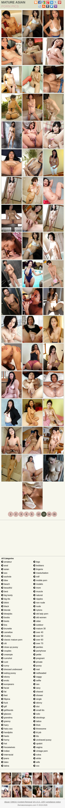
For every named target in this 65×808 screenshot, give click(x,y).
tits (36, 736)
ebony (5, 677)
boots (5, 621)
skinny (37, 703)
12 (38, 514)
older (37, 621)
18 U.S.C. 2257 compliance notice (47, 802)
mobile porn (40, 580)
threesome (39, 729)
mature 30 (39, 628)
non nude (39, 602)
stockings (39, 717)
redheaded (39, 673)
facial (5, 688)
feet (4, 695)
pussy (37, 666)
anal (4, 565)
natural (38, 595)
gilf (4, 706)
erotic (5, 680)
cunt (4, 662)
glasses (6, 714)
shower (38, 695)
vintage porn (40, 751)
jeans (5, 758)
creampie (7, 654)
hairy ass (6, 729)
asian (5, 569)
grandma (6, 717)
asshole (6, 577)
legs (36, 562)
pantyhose (39, 651)
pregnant (39, 658)
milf (36, 577)
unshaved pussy (42, 740)
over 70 (38, 643)
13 (44, 514)
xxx (36, 766)
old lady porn (40, 614)
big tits (5, 599)
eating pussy (8, 673)
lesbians (38, 565)
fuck (4, 703)
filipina (5, 699)
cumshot (6, 658)
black (5, 606)
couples (6, 651)
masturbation (40, 573)
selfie (37, 680)
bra (4, 625)
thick (36, 725)
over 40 (38, 632)
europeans (7, 684)
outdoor (38, 625)
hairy (5, 725)
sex (36, 684)
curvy (5, 666)
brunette (6, 628)
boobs (5, 617)
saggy (37, 677)
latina (5, 766)
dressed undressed (11, 669)
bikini (5, 602)
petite (37, 654)
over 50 (38, 636)
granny (5, 721)
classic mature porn (11, 640)
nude (37, 606)
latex (4, 762)
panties (38, 647)
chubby (6, 636)
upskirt (37, 743)
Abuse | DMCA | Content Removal (18, 802)
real (36, 669)
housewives (8, 747)
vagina (37, 747)
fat (3, 692)
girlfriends (7, 710)
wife (36, 762)
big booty (7, 595)
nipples (38, 599)
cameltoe (7, 632)
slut (36, 706)
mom (37, 588)
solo (36, 714)
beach (5, 584)
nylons (37, 610)
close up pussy (9, 647)
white (37, 758)
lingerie (38, 569)
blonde (5, 610)
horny (5, 740)
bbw (4, 580)
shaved (38, 692)
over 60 (38, 640)
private (37, 662)
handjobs (7, 732)
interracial (7, 755)
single (37, 699)
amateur (6, 562)
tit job (37, 732)
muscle (38, 591)
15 (54, 514)
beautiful (6, 588)
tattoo (37, 721)
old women (39, 617)
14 (49, 514)
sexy (36, 688)
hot (4, 743)
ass (4, 573)
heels (5, 736)
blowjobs (6, 614)
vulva (37, 755)
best (4, 591)
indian (5, 751)
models (38, 584)
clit (4, 643)
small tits (38, 710)
